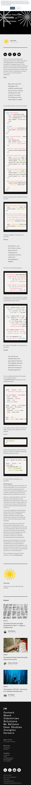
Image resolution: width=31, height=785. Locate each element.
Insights (9, 730)
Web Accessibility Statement (9, 777)
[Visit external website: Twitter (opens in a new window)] (10, 770)
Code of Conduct (7, 775)
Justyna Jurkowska (13, 663)
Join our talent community (9, 741)
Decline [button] (18, 8)
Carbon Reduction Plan (8, 781)
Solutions (10, 721)
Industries (11, 718)
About (7, 715)
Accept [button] (12, 8)
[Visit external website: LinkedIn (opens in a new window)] (5, 770)
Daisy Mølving (11, 631)
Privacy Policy (6, 779)
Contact (8, 712)
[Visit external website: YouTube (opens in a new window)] (14, 770)
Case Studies (12, 727)
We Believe (11, 724)
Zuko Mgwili (11, 694)
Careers (8, 733)
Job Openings (6, 747)
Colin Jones (13, 40)
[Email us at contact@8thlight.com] (19, 770)
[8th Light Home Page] (5, 709)
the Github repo (18, 555)
